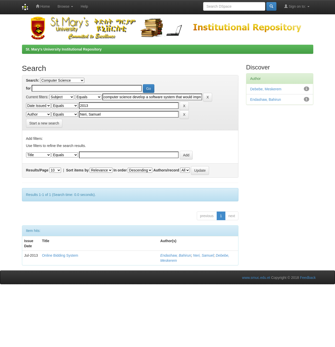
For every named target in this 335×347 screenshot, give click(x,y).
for (28, 88)
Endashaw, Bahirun (175, 255)
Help (84, 6)
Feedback (308, 278)
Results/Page (37, 170)
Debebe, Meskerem (265, 89)
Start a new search (44, 123)
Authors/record (166, 170)
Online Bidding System (60, 255)
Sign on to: (296, 6)
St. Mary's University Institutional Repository (64, 49)
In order (120, 170)
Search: (32, 80)
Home (43, 6)
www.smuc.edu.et (256, 278)
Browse (65, 6)
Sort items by (77, 170)
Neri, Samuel (203, 255)
